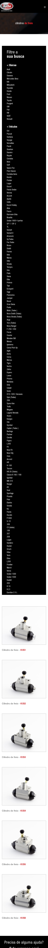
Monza (9, 342)
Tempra (9, 267)
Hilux (8, 552)
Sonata (9, 506)
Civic (8, 456)
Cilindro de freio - (14, 650)
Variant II (10, 233)
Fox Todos (10, 243)
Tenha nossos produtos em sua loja (7, 916)
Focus (9, 332)
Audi (8, 70)
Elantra (9, 503)
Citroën (9, 73)
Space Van (10, 404)
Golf (8, 165)
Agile (8, 351)
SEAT (8, 116)
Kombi (9, 178)
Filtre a (15, 54)
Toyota (9, 101)
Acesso (4, 892)
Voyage (9, 140)
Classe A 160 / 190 (14, 475)
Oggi (8, 292)
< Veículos (12, 127)
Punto (9, 308)
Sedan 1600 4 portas (15, 221)
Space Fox (11, 168)
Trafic (9, 407)
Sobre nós (5, 904)
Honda (9, 91)
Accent (9, 196)
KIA (8, 82)
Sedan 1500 (11, 577)
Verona (9, 193)
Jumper (10, 298)
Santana (10, 137)
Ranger (9, 484)
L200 (9, 562)
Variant (9, 230)
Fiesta (9, 512)
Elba (8, 280)
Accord (9, 460)
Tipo (8, 286)
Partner (9, 435)
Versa (9, 571)
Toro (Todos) (11, 323)
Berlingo (10, 432)
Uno (8, 270)
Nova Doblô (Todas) (14, 314)
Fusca (9, 212)
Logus (9, 184)
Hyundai (10, 88)
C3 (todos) (10, 528)
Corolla (9, 438)
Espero (9, 373)
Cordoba (10, 159)
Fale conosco (7, 924)
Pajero (9, 441)
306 (8, 525)
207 (8, 534)
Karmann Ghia (12, 215)
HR (8, 463)
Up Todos (10, 239)
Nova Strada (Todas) (14, 317)
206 (8, 401)
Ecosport (10, 289)
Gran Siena (11, 305)
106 (8, 531)
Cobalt (9, 388)
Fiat (8, 110)
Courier (9, 336)
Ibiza (8, 162)
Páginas (21, 892)
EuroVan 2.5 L (12, 593)
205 (8, 583)
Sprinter (10, 478)
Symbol (9, 425)
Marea (9, 258)
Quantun (10, 150)
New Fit (9, 450)
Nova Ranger (11, 326)
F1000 (9, 518)
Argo (8, 320)
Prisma (9, 379)
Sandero (10, 543)
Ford (8, 94)
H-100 (9, 466)
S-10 (9, 521)
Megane (10, 410)
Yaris (8, 556)
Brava (9, 246)
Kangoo (9, 419)
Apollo (9, 199)
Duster (9, 546)
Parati (9, 147)
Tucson (9, 469)
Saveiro (9, 153)
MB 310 (10, 481)
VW (8, 113)
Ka (8, 509)
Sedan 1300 (11, 574)
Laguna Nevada (12, 413)
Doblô (9, 249)
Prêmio (9, 283)
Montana (10, 382)
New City (10, 453)
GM (8, 107)
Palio (8, 274)
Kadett (9, 580)
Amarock (10, 236)
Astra (9, 354)
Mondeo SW (11, 339)
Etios (8, 559)
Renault (9, 119)
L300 (9, 444)
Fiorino (9, 252)
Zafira (9, 370)
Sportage (10, 494)
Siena (9, 277)
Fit (8, 447)
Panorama (10, 295)
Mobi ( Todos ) (12, 311)
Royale (9, 156)
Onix (8, 385)
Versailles (10, 143)
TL (8, 227)
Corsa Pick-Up (12, 348)
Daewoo (10, 76)
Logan (9, 540)
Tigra (8, 363)
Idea (8, 255)
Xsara (9, 416)
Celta (8, 202)
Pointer (9, 181)
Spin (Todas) (11, 398)
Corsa (9, 357)
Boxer (9, 301)
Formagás (21, 904)
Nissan (9, 98)
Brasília (9, 218)
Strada (9, 264)
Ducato (9, 515)
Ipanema (10, 345)
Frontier (10, 565)
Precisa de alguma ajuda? (24, 876)
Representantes (8, 909)
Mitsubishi (10, 85)
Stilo (8, 261)
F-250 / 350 (11, 329)
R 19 (8, 587)
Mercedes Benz (12, 79)
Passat (9, 134)
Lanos (9, 376)
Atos (8, 208)
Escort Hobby (12, 205)
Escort (9, 187)
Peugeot (10, 104)
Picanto (9, 497)
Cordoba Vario (12, 174)
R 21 (8, 590)
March (9, 568)
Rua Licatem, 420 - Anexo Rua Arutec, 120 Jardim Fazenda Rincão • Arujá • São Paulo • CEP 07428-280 (40, 912)
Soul (8, 490)
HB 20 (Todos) (12, 472)
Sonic (9, 391)
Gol (8, 131)
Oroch (9, 549)
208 (8, 537)
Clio (8, 422)
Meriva (9, 360)
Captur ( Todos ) (12, 429)
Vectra (9, 367)
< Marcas (11, 65)
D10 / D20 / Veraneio (15, 394)
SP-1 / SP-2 (11, 224)
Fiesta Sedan (11, 190)
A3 (8, 487)
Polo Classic (11, 171)
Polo (8, 500)
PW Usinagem (23, 900)
